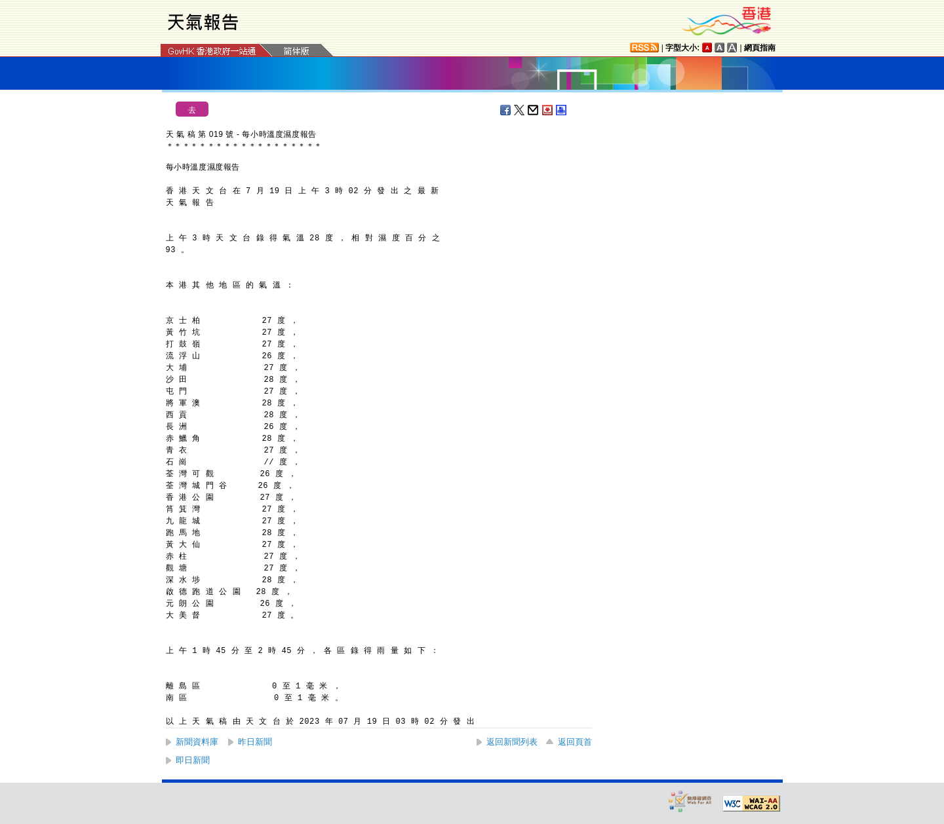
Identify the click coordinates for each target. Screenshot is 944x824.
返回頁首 (575, 742)
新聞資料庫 (197, 742)
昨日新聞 (255, 742)
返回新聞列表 (512, 742)
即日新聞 (193, 760)
